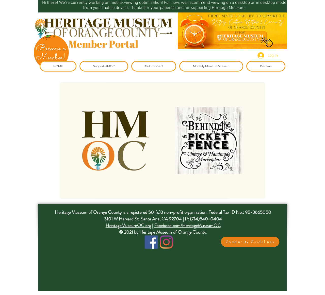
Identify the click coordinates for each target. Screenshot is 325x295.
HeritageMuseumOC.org (128, 225)
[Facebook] (151, 242)
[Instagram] (166, 242)
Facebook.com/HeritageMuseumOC (187, 225)
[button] (250, 242)
